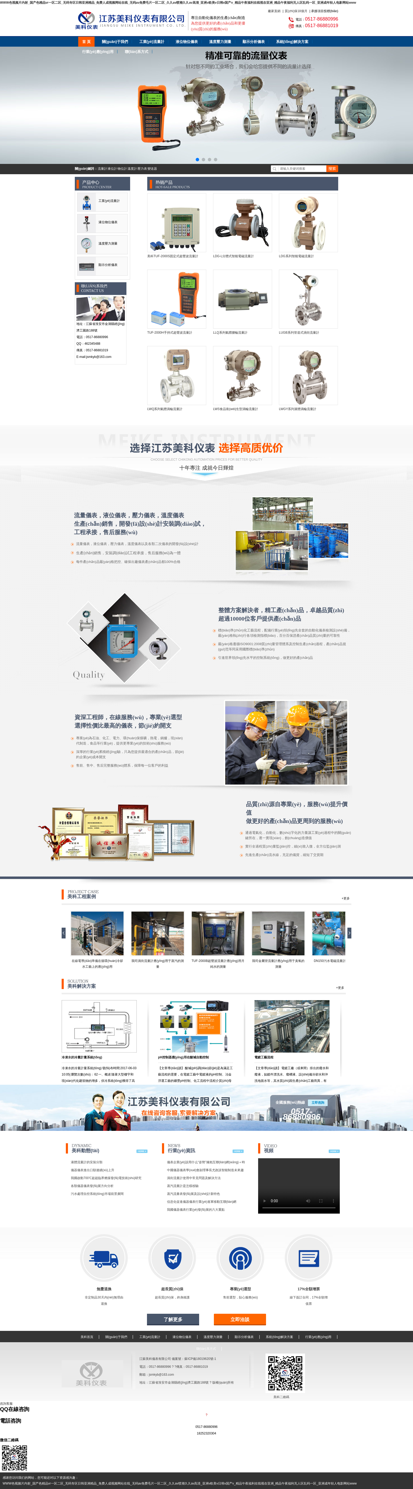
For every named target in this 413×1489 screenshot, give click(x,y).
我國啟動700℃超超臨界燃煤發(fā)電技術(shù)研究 (106, 1178)
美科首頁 (87, 1337)
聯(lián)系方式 (136, 52)
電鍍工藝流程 (263, 1057)
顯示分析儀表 (254, 42)
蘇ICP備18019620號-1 (200, 1359)
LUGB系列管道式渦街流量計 (299, 332)
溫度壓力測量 (220, 42)
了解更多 (173, 1319)
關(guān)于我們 (115, 42)
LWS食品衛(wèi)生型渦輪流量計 (235, 409)
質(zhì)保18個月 (296, 11)
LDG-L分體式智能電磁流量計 (233, 256)
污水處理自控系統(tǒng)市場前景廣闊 (97, 1194)
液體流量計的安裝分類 (86, 1162)
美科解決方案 (81, 984)
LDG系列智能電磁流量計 (296, 256)
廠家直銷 (274, 11)
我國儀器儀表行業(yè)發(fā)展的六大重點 (196, 1209)
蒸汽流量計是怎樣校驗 (183, 1186)
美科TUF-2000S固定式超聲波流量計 (172, 256)
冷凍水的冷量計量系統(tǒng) (82, 1057)
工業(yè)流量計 (151, 42)
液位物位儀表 (187, 42)
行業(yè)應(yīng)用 (98, 52)
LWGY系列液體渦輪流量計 (297, 409)
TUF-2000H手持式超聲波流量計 (169, 332)
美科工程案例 (83, 894)
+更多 (346, 898)
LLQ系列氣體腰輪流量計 (230, 332)
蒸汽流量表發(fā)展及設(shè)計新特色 (193, 1194)
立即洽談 (239, 1319)
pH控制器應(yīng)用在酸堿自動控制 (183, 1057)
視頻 (270, 1148)
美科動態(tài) (85, 1148)
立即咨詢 (318, 1102)
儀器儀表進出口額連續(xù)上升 (92, 1170)
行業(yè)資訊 (181, 1148)
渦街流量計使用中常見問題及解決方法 (194, 1178)
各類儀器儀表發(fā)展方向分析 (92, 1186)
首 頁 (86, 42)
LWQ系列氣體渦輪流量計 (165, 409)
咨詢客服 (6, 1403)
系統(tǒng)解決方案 (292, 42)
